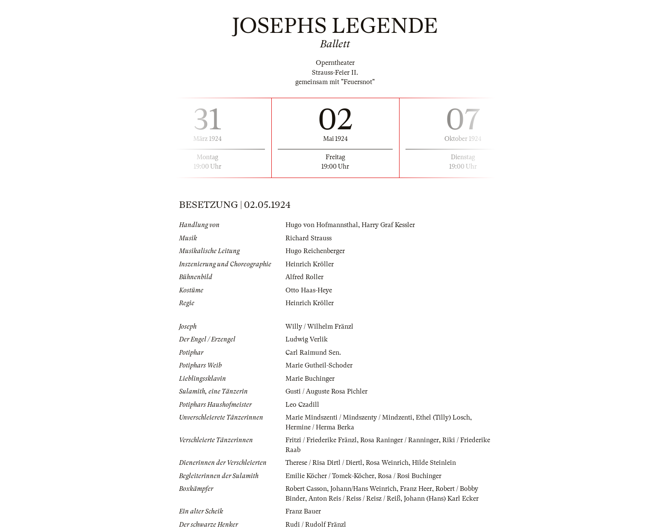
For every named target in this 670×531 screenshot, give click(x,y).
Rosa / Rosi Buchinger (409, 476)
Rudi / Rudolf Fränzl (315, 524)
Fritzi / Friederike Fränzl (321, 440)
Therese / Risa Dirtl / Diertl (323, 463)
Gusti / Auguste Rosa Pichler (326, 391)
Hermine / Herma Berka (319, 427)
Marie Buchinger (310, 378)
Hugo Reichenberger (315, 251)
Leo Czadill (302, 404)
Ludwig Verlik (306, 339)
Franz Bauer (303, 511)
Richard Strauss (308, 238)
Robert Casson (306, 489)
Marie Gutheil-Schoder (319, 365)
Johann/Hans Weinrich (363, 489)
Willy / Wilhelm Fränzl (319, 326)
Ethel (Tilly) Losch (443, 417)
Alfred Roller (304, 277)
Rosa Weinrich (387, 463)
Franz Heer (416, 489)
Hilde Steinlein (434, 463)
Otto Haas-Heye (308, 290)
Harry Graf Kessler (388, 225)
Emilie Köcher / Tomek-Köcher (329, 476)
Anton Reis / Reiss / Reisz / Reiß (354, 498)
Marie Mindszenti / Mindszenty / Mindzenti (348, 417)
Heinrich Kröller (309, 264)
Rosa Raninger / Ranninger (399, 440)
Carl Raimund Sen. (313, 352)
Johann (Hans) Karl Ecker (441, 498)
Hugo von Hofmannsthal (321, 225)
